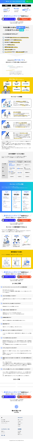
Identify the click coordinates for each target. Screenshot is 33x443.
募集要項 (19, 432)
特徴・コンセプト (20, 419)
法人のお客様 (3, 419)
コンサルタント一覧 (5, 429)
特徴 (6, 1)
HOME (1, 417)
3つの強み (19, 421)
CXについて (20, 417)
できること (14, 1)
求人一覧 (3, 435)
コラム (24, 1)
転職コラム (2, 431)
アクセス (19, 426)
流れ (17, 1)
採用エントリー (20, 434)
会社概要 (19, 424)
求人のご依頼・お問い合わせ (5, 421)
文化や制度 (19, 431)
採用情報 (19, 429)
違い (8, 1)
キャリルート (3, 432)
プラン (11, 1)
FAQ (19, 1)
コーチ (21, 1)
